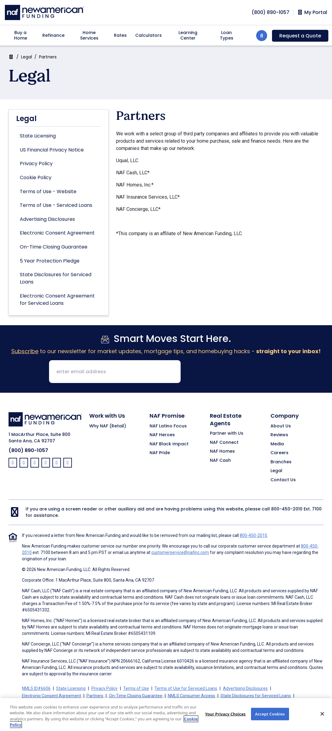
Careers (279, 453)
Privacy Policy (36, 163)
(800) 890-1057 (28, 450)
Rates (120, 35)
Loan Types (226, 35)
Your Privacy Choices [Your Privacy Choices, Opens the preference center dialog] (225, 719)
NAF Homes (222, 451)
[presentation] (231, 372)
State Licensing (38, 135)
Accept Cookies (270, 719)
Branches (280, 462)
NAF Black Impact (169, 444)
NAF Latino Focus (168, 426)
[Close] (322, 719)
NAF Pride (160, 453)
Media (277, 444)
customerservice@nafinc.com (180, 552)
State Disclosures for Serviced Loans (55, 278)
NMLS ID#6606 (36, 688)
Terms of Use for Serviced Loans (185, 688)
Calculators (148, 35)
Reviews (279, 435)
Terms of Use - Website (48, 191)
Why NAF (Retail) (107, 426)
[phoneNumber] (270, 12)
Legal (26, 57)
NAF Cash (220, 460)
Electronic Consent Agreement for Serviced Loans (57, 299)
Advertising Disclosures (47, 219)
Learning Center (187, 35)
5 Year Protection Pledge (49, 260)
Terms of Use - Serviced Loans (56, 205)
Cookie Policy (35, 177)
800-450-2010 (286, 509)
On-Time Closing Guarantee (53, 246)
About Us (280, 426)
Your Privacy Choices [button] (168, 703)
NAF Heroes (162, 435)
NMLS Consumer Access (191, 695)
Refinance (53, 35)
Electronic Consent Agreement (57, 232)
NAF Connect (224, 442)
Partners (95, 695)
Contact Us (283, 480)
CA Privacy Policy (126, 703)
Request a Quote (300, 35)
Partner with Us (226, 433)
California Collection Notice (78, 703)
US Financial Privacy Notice (52, 149)
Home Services (89, 35)
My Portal (312, 12)
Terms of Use (136, 688)
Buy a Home (20, 35)
